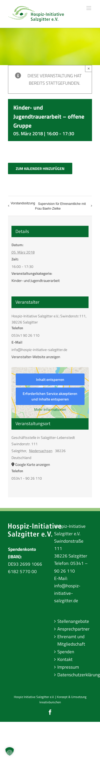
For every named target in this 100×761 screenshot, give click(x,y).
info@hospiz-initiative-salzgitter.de (67, 593)
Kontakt (65, 659)
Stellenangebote (73, 621)
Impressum (68, 667)
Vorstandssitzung (23, 203)
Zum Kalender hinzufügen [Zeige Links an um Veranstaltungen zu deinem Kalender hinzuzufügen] (40, 168)
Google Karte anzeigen (32, 464)
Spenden (65, 651)
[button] (9, 751)
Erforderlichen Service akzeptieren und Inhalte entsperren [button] (50, 396)
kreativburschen (50, 702)
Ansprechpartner (73, 628)
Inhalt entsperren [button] (50, 379)
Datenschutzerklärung (73, 674)
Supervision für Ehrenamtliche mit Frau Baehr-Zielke (60, 206)
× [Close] (88, 68)
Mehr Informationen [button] (50, 409)
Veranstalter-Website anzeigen (35, 356)
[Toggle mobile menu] (89, 8)
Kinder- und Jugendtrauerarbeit (35, 280)
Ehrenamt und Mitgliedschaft (71, 640)
